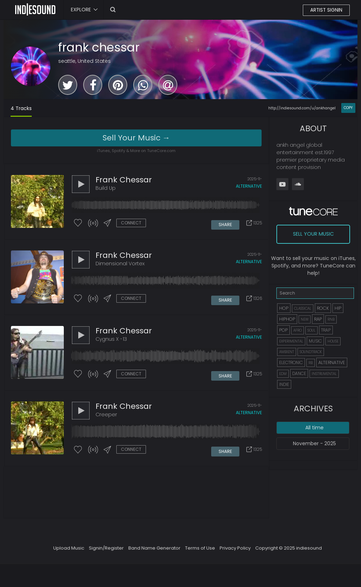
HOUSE (333, 341)
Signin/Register (106, 551)
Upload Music (68, 551)
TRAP (326, 330)
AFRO (297, 330)
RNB (331, 319)
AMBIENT (286, 352)
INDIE (284, 384)
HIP (338, 308)
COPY (348, 107)
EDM (283, 373)
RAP (318, 319)
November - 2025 (314, 443)
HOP (283, 308)
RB (310, 362)
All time (314, 427)
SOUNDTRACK (311, 352)
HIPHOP (287, 319)
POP (283, 330)
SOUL (311, 330)
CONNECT (131, 223)
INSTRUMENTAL (324, 373)
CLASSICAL (302, 308)
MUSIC (315, 341)
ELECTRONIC (291, 362)
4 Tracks (21, 108)
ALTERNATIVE (331, 362)
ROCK (323, 308)
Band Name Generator (154, 551)
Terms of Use (200, 551)
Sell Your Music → (136, 137)
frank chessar (99, 47)
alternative (249, 186)
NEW (304, 319)
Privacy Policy (235, 551)
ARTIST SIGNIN (326, 10)
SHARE (225, 223)
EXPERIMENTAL (291, 341)
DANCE (299, 373)
